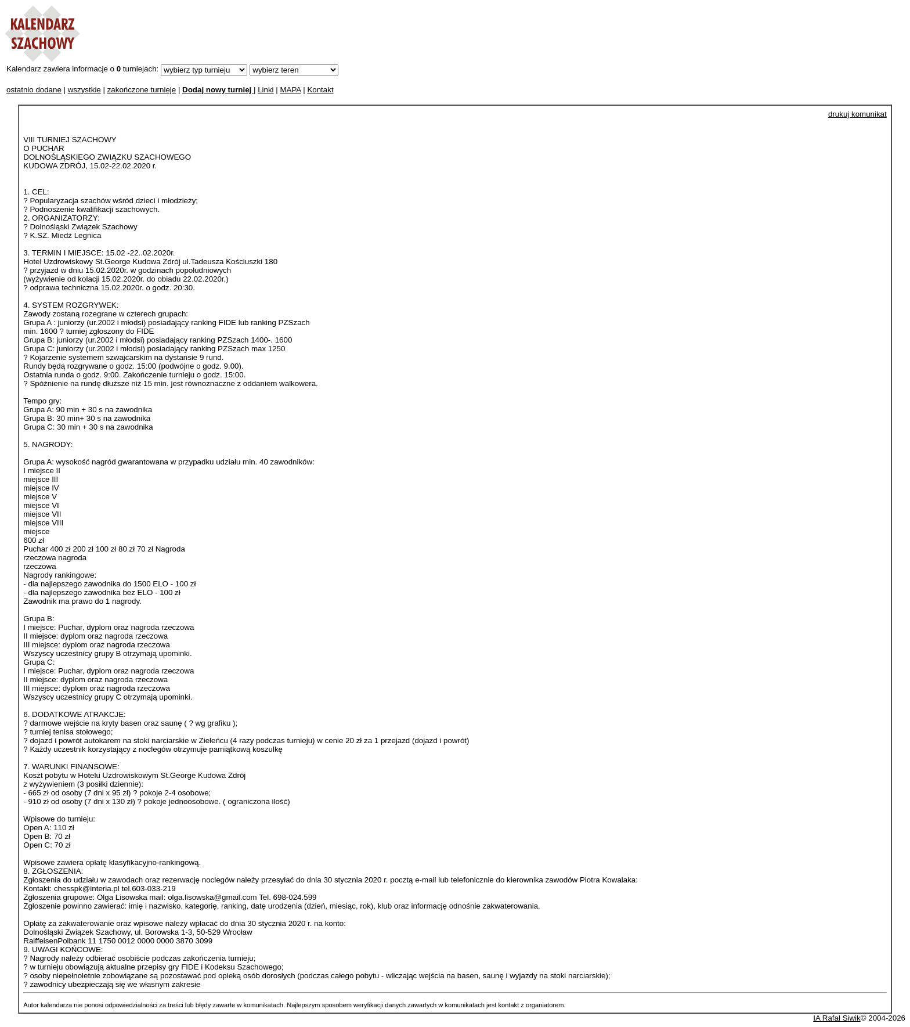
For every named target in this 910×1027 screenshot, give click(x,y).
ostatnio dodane (34, 89)
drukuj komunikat (857, 114)
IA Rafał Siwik (836, 1018)
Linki (265, 89)
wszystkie (84, 89)
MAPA (290, 89)
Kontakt (320, 89)
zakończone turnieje (141, 89)
